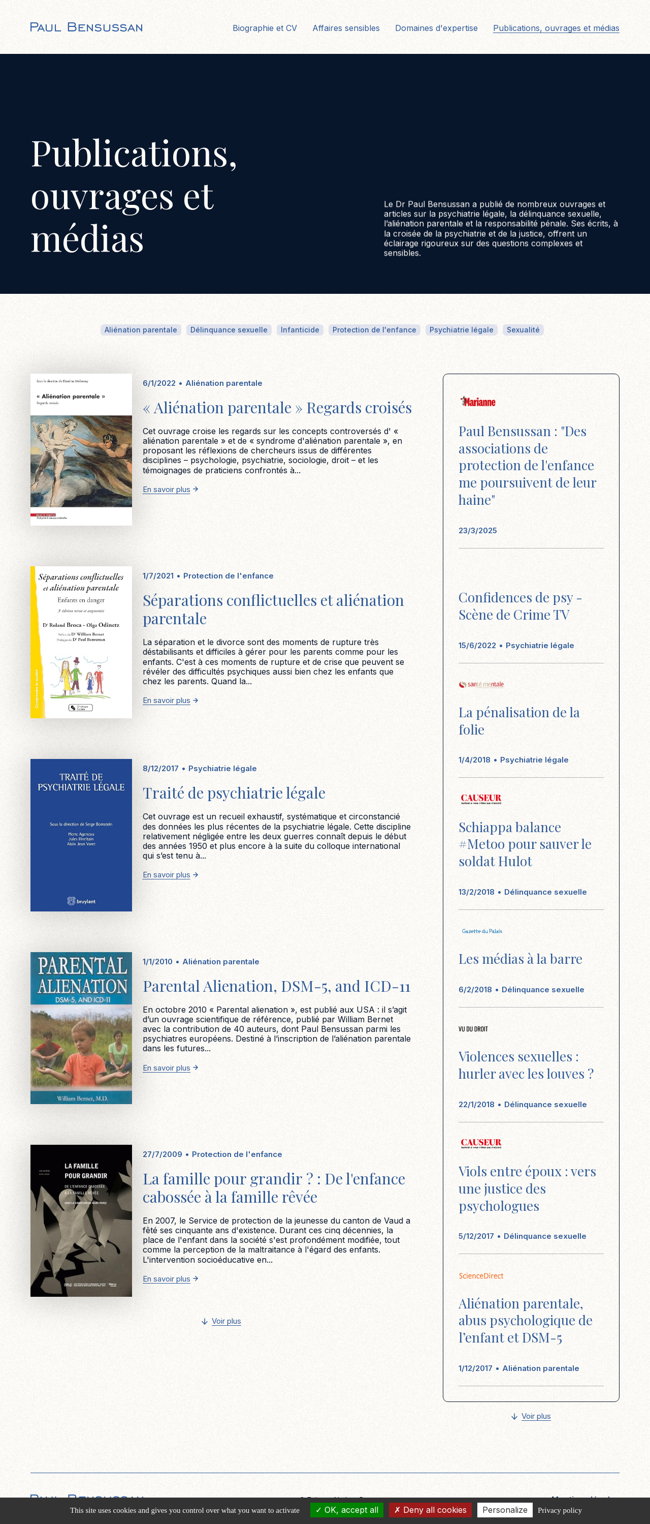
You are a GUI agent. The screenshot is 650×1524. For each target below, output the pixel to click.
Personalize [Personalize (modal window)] (505, 1510)
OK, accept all (346, 1510)
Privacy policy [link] (560, 1510)
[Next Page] (221, 1322)
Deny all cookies (430, 1510)
